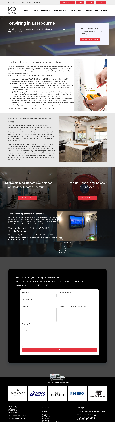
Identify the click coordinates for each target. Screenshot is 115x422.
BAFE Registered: (86, 417)
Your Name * (39, 293)
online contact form (17, 239)
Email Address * (59, 300)
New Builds (45, 420)
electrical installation (41, 136)
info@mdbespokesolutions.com (30, 2)
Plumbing (45, 414)
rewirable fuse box (33, 217)
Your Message (59, 335)
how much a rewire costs (41, 96)
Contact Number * (78, 293)
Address (39, 310)
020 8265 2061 (13, 2)
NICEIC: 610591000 (82, 419)
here (95, 414)
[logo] (12, 7)
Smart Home (45, 418)
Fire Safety (45, 413)
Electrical (45, 411)
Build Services (46, 416)
